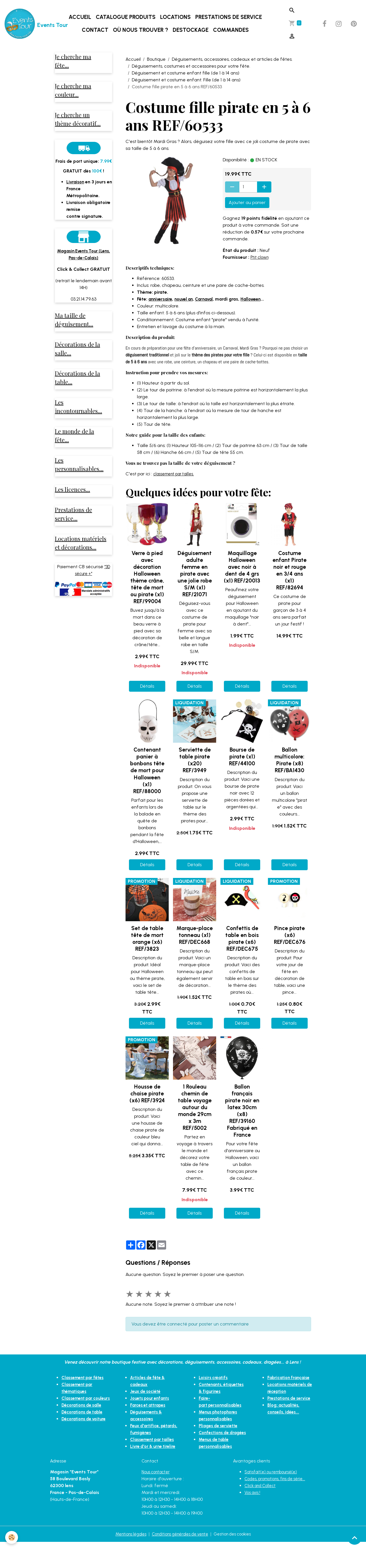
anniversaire (161, 299)
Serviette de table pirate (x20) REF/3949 (195, 760)
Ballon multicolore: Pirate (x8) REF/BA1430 (289, 760)
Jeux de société (147, 1391)
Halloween (258, 299)
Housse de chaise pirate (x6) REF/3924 (147, 1093)
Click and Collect (262, 1492)
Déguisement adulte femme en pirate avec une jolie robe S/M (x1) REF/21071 (195, 574)
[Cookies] (12, 1537)
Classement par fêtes (84, 1377)
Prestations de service (229, 17)
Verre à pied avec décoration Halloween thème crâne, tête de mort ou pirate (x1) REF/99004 (147, 577)
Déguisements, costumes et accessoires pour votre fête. (191, 66)
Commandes (232, 30)
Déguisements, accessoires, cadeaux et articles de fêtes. (232, 59)
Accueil (81, 17)
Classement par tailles (154, 1439)
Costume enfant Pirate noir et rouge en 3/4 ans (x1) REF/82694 (289, 570)
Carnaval (209, 299)
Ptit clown (260, 257)
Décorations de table (84, 1418)
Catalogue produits (127, 17)
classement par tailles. (176, 474)
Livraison (75, 185)
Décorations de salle (83, 1412)
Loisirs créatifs (214, 1377)
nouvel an (187, 299)
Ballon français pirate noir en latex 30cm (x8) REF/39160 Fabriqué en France (242, 1110)
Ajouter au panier (247, 202)
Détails (147, 686)
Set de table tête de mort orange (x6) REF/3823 (147, 938)
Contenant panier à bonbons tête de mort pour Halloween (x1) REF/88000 (147, 770)
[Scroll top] (354, 1537)
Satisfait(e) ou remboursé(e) (274, 1478)
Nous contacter (158, 1478)
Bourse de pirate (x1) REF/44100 (242, 756)
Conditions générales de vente (180, 1541)
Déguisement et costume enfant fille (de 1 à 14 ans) (185, 73)
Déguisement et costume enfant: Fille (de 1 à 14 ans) (186, 80)
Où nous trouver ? (141, 30)
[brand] (27, 24)
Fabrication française (290, 1377)
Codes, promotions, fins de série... (278, 1485)
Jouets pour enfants (152, 1398)
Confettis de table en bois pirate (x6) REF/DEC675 (242, 938)
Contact (96, 30)
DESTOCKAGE (192, 30)
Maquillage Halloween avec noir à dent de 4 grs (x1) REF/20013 (242, 567)
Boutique (156, 59)
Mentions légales (124, 1541)
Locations (176, 17)
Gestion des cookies (238, 1541)
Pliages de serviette (220, 1425)
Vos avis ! (253, 1499)
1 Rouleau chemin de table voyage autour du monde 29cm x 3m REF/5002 (195, 1107)
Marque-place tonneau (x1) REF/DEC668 (194, 935)
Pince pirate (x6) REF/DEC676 (289, 935)
